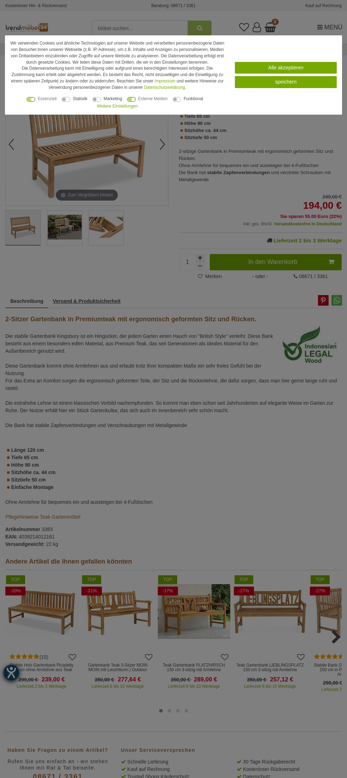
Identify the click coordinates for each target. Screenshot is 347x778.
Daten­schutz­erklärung (164, 87)
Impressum (165, 81)
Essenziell (47, 98)
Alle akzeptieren (285, 67)
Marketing (113, 98)
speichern (286, 82)
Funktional (193, 98)
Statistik (80, 98)
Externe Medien (153, 98)
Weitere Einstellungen (117, 106)
